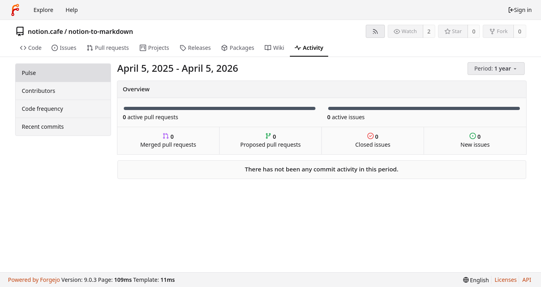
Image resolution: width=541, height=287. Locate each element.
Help (71, 10)
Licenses (506, 279)
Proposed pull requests (270, 140)
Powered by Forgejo (34, 279)
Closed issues (372, 140)
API (526, 279)
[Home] (15, 10)
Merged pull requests (168, 140)
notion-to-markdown (100, 31)
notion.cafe (45, 31)
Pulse (29, 73)
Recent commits (43, 126)
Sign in (520, 10)
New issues (474, 140)
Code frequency (42, 108)
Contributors (38, 90)
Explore (43, 10)
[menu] (497, 68)
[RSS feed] (375, 31)
